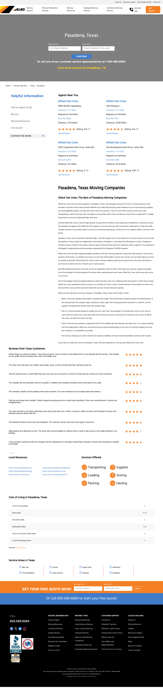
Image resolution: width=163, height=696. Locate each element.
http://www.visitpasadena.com (55, 475)
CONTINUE (81, 57)
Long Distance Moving (84, 624)
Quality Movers (54, 633)
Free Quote (16, 128)
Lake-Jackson (57, 573)
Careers (131, 629)
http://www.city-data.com (19, 475)
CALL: (26, 619)
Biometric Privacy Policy (89, 676)
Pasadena (116, 573)
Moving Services (30, 9)
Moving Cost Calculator (57, 641)
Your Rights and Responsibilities (108, 643)
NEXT (137, 588)
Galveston (116, 567)
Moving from (53, 44)
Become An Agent (129, 2)
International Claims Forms (112, 633)
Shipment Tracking (109, 624)
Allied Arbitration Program (112, 649)
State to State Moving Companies (83, 639)
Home (8, 86)
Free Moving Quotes (56, 637)
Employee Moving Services (91, 9)
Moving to (86, 44)
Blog (130, 641)
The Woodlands (28, 573)
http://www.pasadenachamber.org (56, 468)
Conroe (55, 567)
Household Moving (82, 620)
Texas (32, 86)
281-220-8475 (64, 160)
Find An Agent (53, 620)
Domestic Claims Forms (111, 629)
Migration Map (54, 646)
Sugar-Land (86, 567)
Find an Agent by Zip (144, 2)
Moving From (79, 584)
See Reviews (64, 134)
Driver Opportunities (136, 637)
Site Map (69, 676)
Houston (85, 573)
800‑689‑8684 (68, 598)
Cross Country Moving (83, 629)
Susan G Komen (134, 650)
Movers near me (108, 637)
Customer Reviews (55, 629)
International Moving (83, 645)
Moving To (108, 584)
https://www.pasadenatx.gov (20, 468)
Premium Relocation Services (50, 9)
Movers (15, 114)
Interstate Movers (82, 633)
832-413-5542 (64, 119)
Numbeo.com (20, 547)
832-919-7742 (112, 119)
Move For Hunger (135, 646)
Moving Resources (71, 9)
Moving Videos (54, 650)
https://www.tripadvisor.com (54, 471)
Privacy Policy (77, 676)
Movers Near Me (20, 86)
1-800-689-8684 (115, 62)
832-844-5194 (112, 160)
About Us (118, 2)
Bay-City (25, 567)
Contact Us (156, 2)
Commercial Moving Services (114, 9)
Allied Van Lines (68, 101)
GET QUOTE (151, 10)
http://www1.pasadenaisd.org (20, 471)
